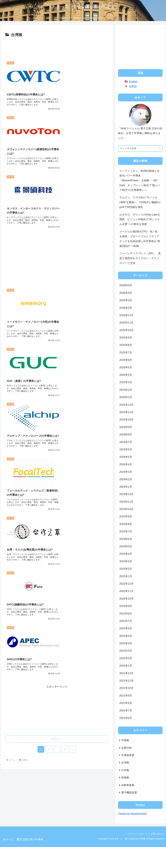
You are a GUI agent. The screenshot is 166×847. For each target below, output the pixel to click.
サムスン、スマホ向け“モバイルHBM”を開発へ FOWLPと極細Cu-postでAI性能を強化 (140, 202)
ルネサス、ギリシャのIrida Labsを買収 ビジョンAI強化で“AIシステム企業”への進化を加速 (139, 219)
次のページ (57, 448)
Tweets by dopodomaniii (132, 813)
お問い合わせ (157, 834)
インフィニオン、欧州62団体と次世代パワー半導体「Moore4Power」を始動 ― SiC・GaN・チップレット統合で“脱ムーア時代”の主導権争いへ (139, 180)
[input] (140, 148)
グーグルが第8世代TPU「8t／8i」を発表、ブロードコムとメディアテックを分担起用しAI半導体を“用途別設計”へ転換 (139, 238)
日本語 (133, 86)
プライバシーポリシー (137, 834)
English (133, 81)
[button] (159, 148)
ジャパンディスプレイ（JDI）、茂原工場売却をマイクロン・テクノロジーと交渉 (140, 258)
